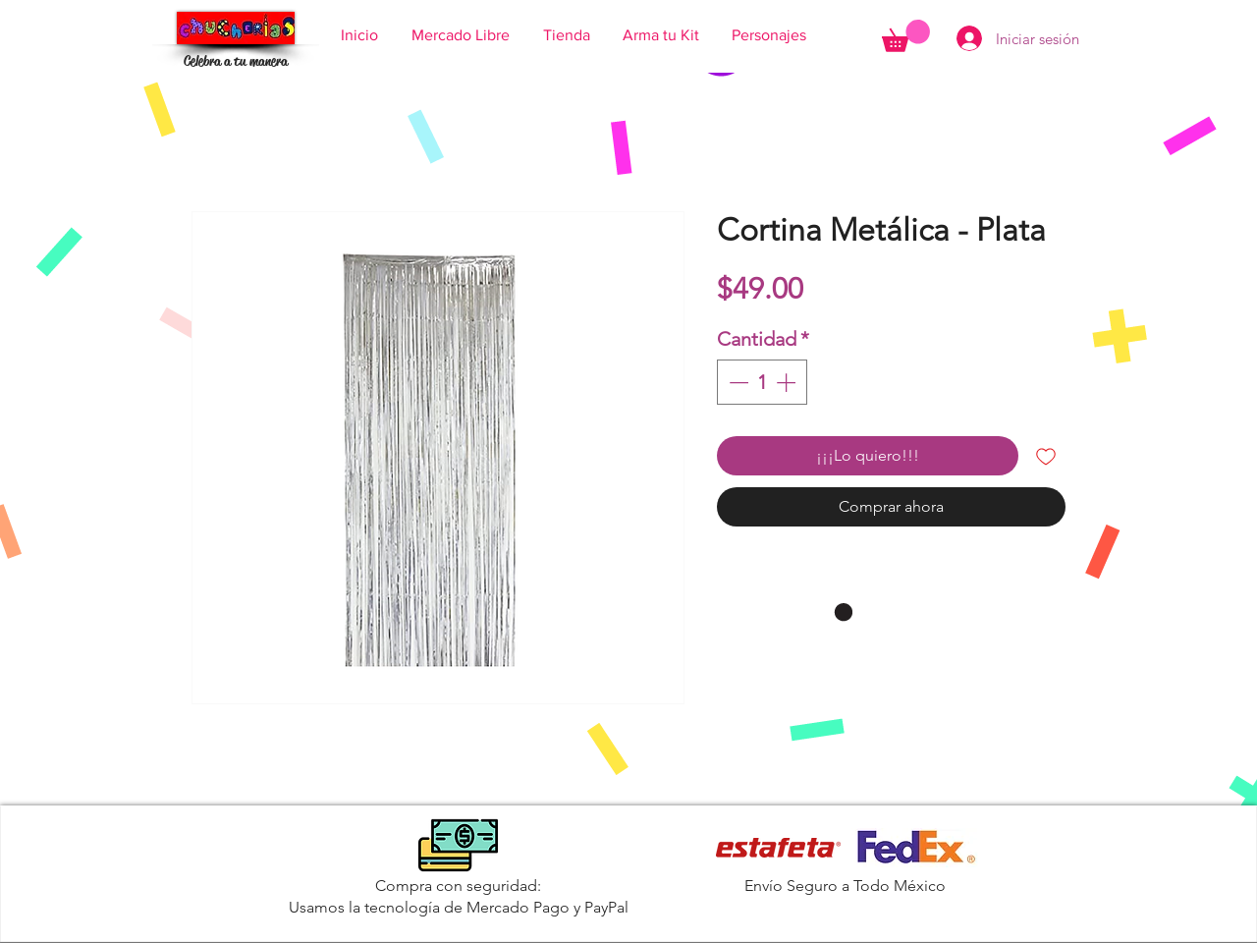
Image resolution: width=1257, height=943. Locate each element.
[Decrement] (736, 382)
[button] (906, 36)
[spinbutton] (762, 382)
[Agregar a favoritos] (1046, 455)
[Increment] (787, 382)
